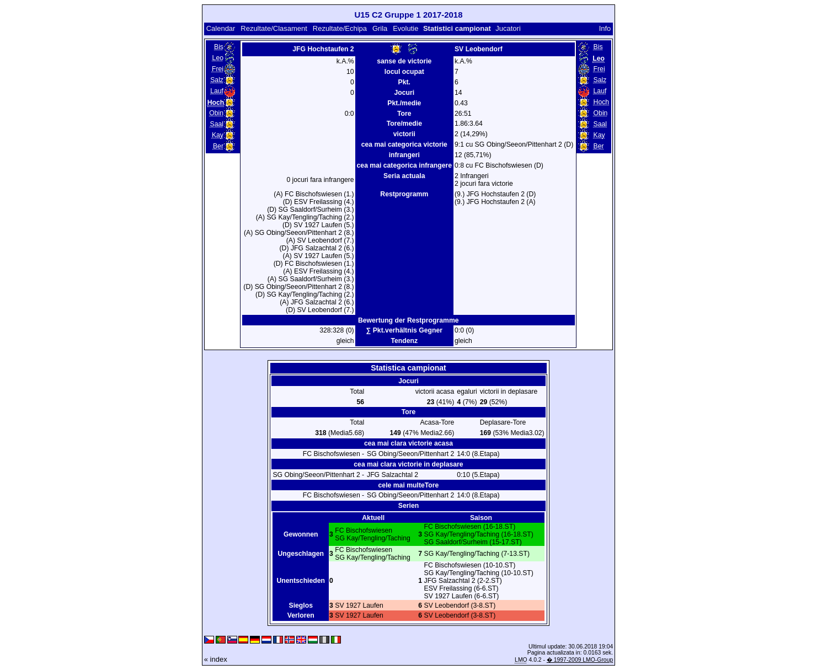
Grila (379, 28)
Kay (217, 135)
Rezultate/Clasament (274, 28)
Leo (217, 58)
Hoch (602, 102)
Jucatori (508, 28)
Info (605, 28)
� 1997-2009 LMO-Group (580, 660)
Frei (217, 69)
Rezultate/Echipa (340, 28)
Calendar (221, 28)
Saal (216, 124)
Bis (218, 47)
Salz (216, 80)
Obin (216, 113)
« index (215, 659)
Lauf (216, 91)
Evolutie (405, 28)
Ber (218, 146)
